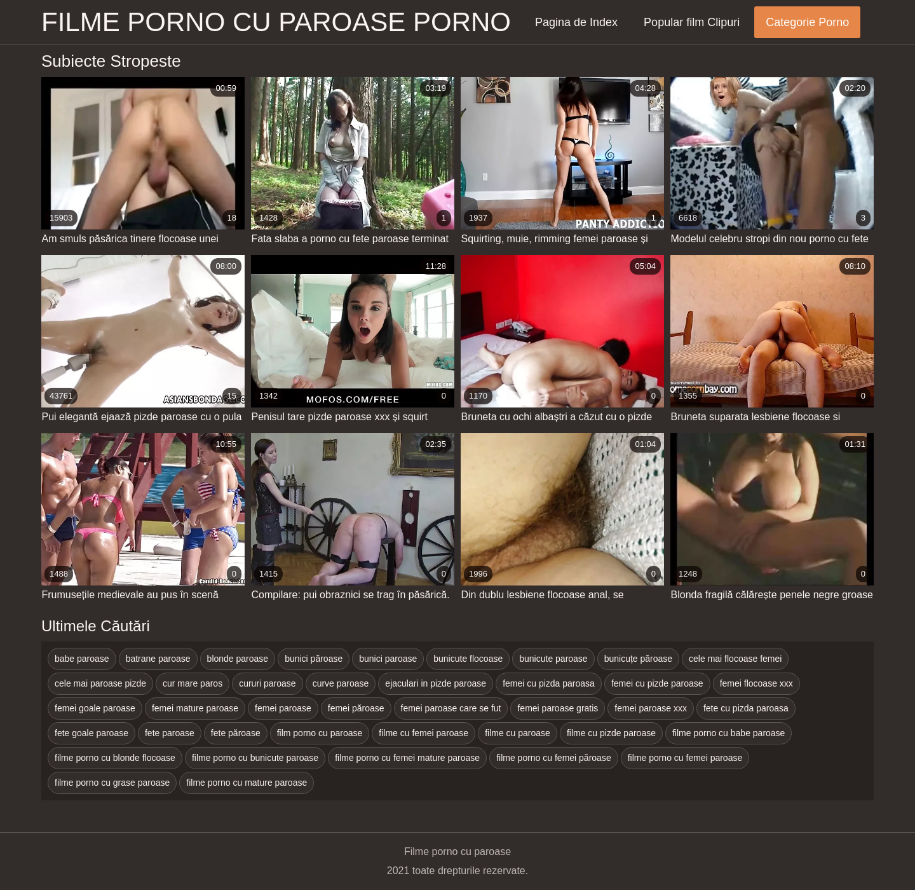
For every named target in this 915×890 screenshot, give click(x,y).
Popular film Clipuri (692, 22)
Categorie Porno (807, 22)
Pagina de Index (576, 22)
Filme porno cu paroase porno (276, 22)
